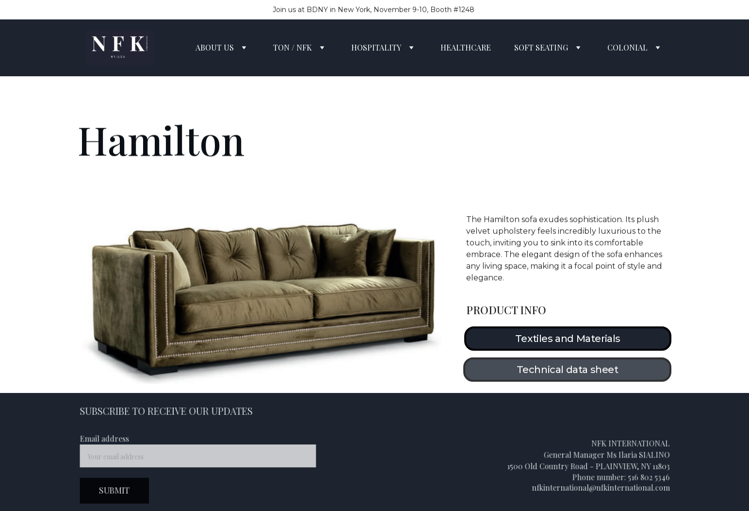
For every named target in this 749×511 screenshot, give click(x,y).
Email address (107, 439)
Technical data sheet (568, 371)
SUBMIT (117, 489)
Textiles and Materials (567, 338)
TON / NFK (292, 47)
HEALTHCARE (465, 47)
